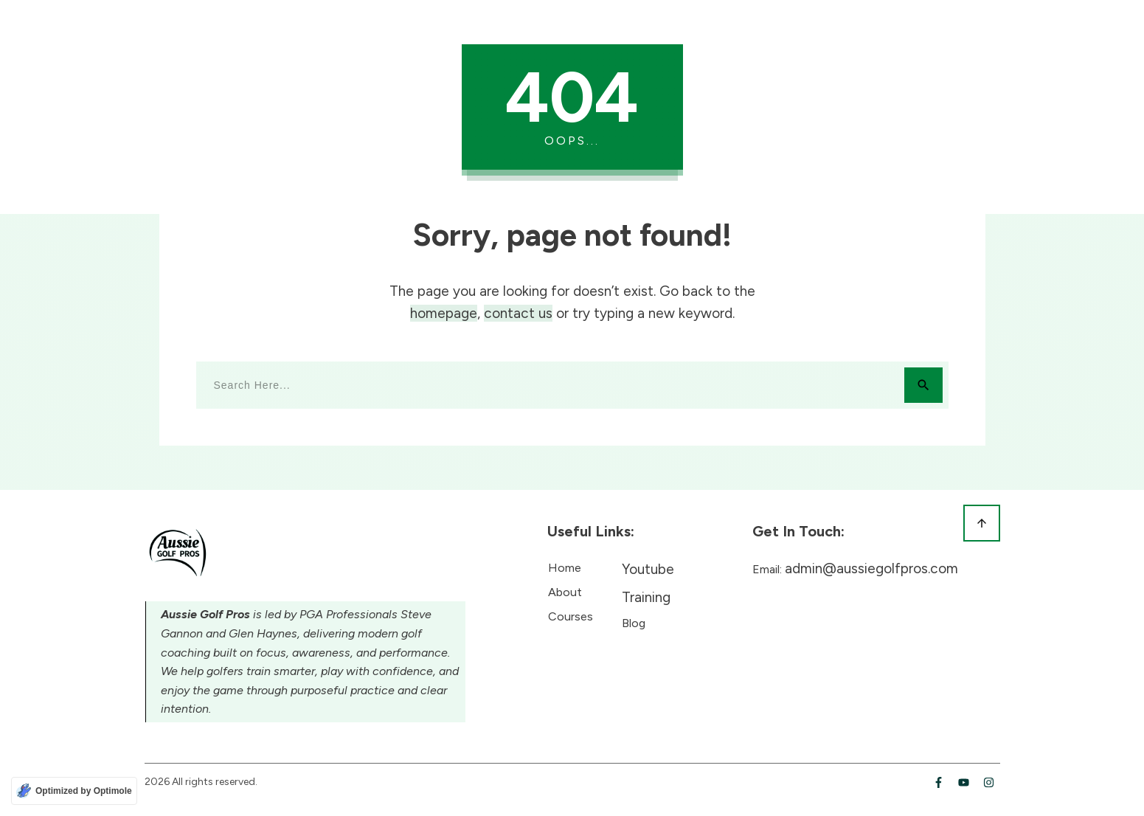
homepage (443, 313)
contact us (518, 313)
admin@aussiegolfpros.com (871, 568)
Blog (633, 623)
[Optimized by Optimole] (74, 791)
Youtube (648, 569)
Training (646, 597)
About (565, 592)
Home (564, 568)
